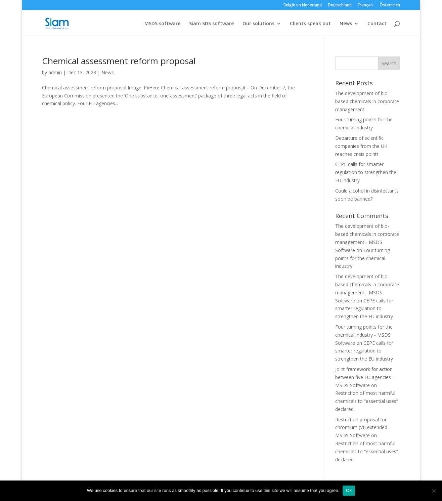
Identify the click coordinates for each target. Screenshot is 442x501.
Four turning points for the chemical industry (362, 258)
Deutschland (340, 5)
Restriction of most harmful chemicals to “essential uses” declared (366, 401)
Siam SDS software (211, 24)
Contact (377, 24)
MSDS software (162, 24)
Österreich (390, 5)
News (346, 24)
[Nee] (433, 490)
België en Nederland (302, 5)
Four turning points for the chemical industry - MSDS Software (364, 335)
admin (55, 72)
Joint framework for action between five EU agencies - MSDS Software (364, 377)
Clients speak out (310, 24)
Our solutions (258, 24)
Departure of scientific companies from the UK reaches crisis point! (361, 146)
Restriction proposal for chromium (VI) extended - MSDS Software (362, 427)
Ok (349, 490)
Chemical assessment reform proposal (118, 61)
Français (365, 5)
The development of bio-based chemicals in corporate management (367, 101)
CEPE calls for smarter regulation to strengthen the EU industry (365, 172)
